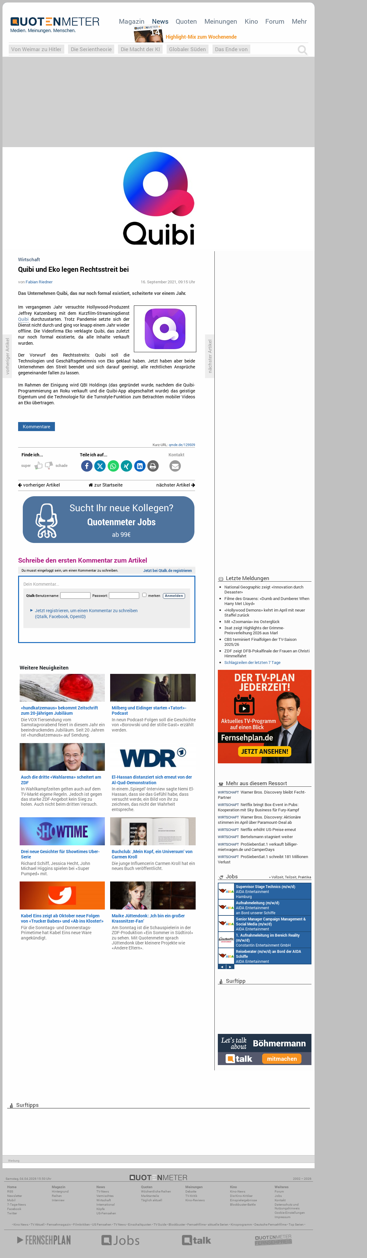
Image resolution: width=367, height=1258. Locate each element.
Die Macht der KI (140, 49)
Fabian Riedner (39, 281)
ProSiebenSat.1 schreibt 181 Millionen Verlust (263, 859)
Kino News (20, 1224)
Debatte (190, 1191)
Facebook (14, 1209)
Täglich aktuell (151, 1200)
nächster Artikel (175, 485)
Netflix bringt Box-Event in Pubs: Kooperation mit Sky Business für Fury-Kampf (258, 807)
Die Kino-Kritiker (241, 1196)
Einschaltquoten (139, 1224)
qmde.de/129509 (182, 444)
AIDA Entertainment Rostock (262, 923)
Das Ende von (231, 49)
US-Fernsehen (106, 1213)
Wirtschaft (103, 1200)
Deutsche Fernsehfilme (270, 1224)
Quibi (23, 319)
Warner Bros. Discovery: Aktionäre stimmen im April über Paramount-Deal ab (259, 819)
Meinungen (220, 21)
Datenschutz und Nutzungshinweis (287, 1206)
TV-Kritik (191, 1196)
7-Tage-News (16, 1205)
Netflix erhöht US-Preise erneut (257, 829)
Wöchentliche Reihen (156, 1191)
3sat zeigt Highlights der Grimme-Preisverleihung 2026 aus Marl (254, 630)
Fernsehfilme (196, 1224)
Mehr (299, 21)
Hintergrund (60, 1191)
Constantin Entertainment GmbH (259, 940)
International (105, 1205)
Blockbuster (177, 1224)
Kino (251, 21)
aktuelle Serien (218, 1224)
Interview (58, 1200)
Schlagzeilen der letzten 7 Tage (252, 662)
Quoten (186, 21)
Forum (274, 21)
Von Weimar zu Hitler (36, 49)
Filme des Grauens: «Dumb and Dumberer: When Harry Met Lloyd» (266, 601)
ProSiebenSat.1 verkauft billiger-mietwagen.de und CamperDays (258, 847)
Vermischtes (105, 1196)
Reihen (57, 1196)
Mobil (11, 1200)
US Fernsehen (101, 1224)
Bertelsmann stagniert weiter (255, 836)
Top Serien (296, 1224)
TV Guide (160, 1224)
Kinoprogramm (241, 1224)
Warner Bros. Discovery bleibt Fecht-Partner (262, 794)
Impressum (283, 1217)
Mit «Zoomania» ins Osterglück (252, 621)
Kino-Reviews (195, 1200)
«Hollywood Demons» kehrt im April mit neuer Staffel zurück (264, 612)
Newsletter (14, 1196)
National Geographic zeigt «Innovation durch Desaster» (263, 589)
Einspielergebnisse (243, 1200)
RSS (10, 1191)
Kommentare (36, 426)
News (160, 21)
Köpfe (100, 1209)
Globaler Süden (187, 49)
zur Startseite (106, 485)
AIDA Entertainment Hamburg (256, 891)
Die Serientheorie (91, 49)
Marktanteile (150, 1196)
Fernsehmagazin (59, 1224)
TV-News (102, 1191)
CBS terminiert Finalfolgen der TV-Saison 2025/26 (260, 641)
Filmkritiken (81, 1224)
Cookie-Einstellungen (290, 1213)
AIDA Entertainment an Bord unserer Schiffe (248, 907)
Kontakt (280, 1200)
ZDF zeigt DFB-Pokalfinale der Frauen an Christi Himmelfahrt (267, 653)
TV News (120, 1224)
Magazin (131, 21)
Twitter (12, 1213)
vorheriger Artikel (39, 485)
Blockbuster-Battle (243, 1205)
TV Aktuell (38, 1224)
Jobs (278, 1196)
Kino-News (237, 1191)
